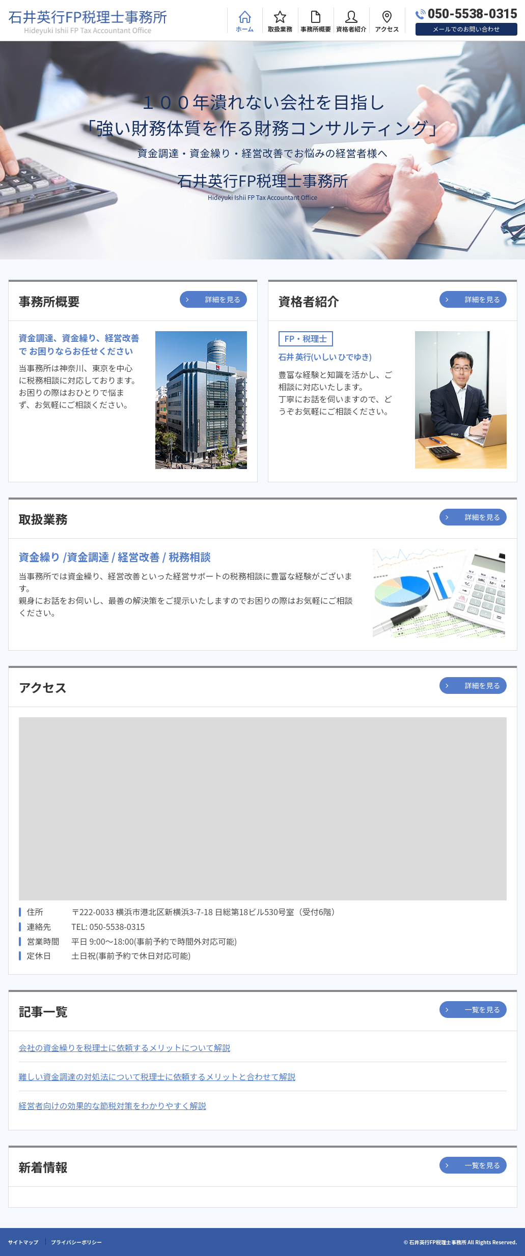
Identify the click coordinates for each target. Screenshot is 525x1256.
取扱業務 (280, 28)
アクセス (387, 28)
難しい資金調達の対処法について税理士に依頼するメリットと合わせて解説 (157, 1076)
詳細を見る (223, 299)
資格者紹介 (351, 28)
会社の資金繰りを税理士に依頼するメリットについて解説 (125, 1047)
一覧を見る (483, 1009)
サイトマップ (23, 1242)
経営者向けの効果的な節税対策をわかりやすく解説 (112, 1105)
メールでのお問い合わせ (466, 28)
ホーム (245, 28)
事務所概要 (315, 28)
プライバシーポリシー (76, 1242)
